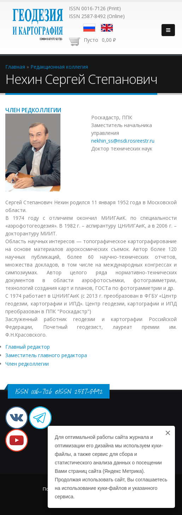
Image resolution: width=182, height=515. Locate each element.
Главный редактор (27, 346)
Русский (89, 28)
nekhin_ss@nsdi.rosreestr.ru (122, 140)
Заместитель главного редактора (46, 355)
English (107, 28)
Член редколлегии (27, 363)
